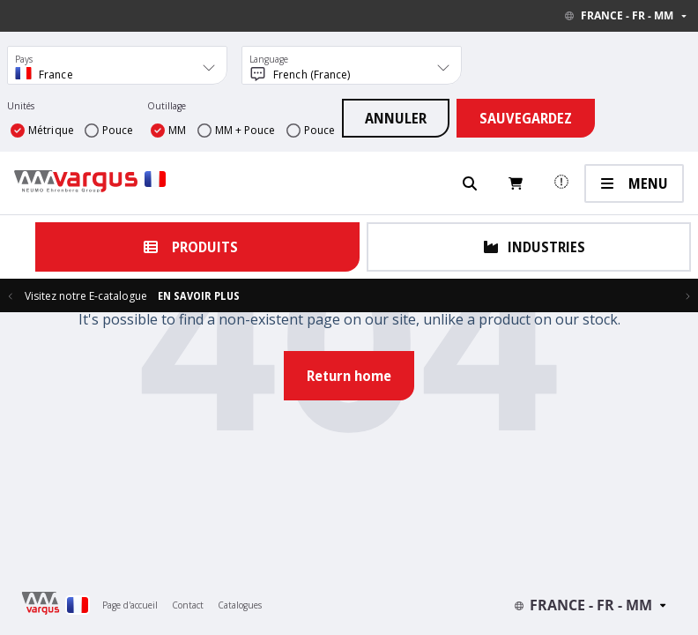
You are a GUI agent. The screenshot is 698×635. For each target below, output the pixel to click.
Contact (188, 605)
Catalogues (240, 605)
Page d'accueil (130, 605)
